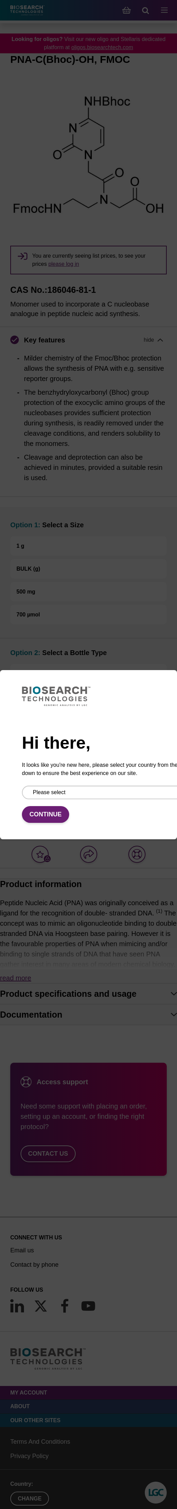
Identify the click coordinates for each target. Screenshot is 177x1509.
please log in (63, 264)
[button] (88, 340)
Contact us (48, 1153)
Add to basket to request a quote (57, 754)
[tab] (88, 993)
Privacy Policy (29, 1456)
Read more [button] (15, 978)
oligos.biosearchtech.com (102, 47)
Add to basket (88, 807)
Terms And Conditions (40, 1441)
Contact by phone (34, 1264)
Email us (22, 1250)
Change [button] (29, 1498)
